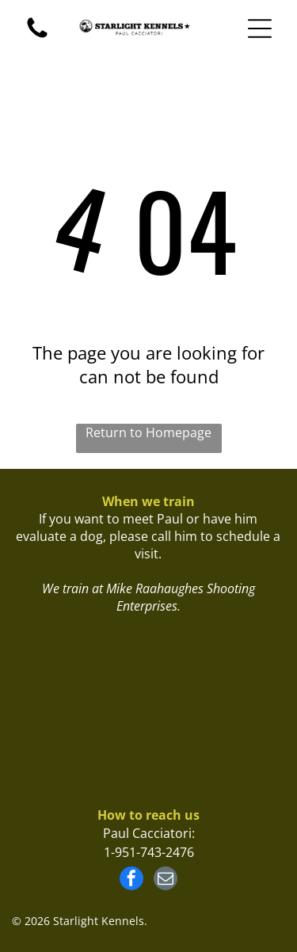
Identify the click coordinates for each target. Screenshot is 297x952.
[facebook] (131, 880)
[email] (165, 880)
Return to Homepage (148, 432)
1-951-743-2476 (149, 852)
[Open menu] (260, 28)
